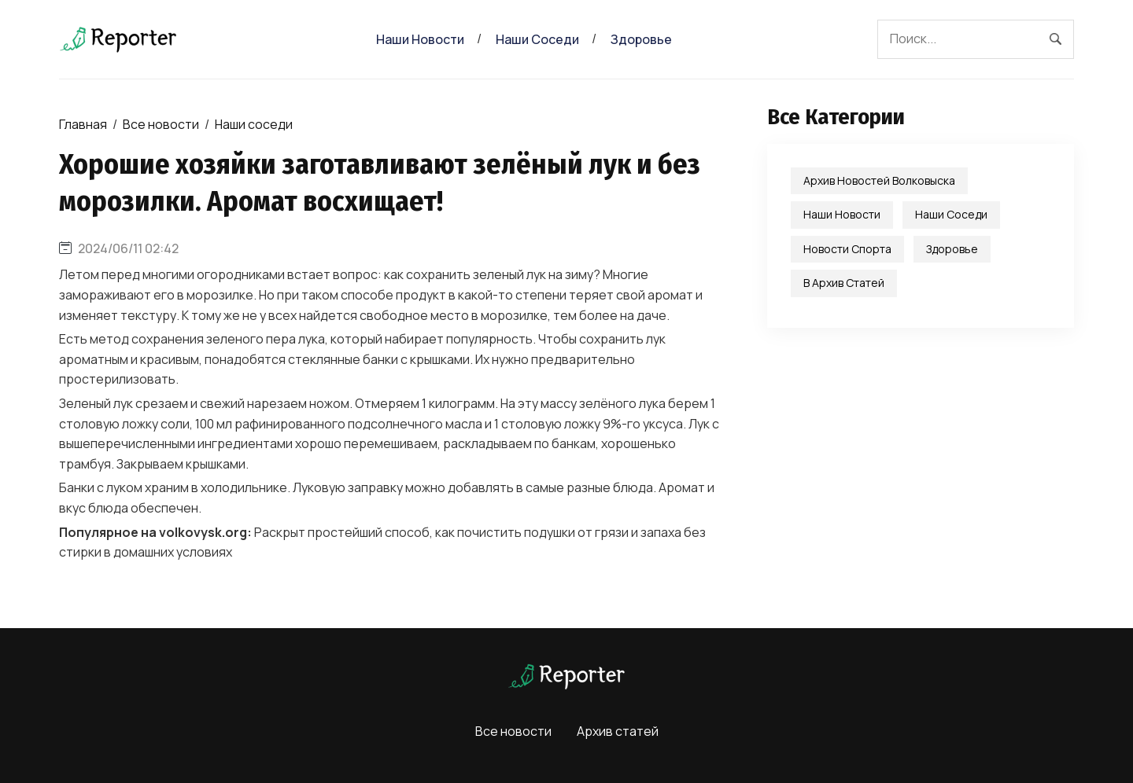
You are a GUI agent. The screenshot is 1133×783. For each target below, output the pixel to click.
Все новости (161, 124)
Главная (83, 124)
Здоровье (641, 39)
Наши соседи (537, 39)
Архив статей (618, 731)
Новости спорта (847, 248)
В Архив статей (843, 282)
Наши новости (420, 39)
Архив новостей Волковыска (879, 180)
